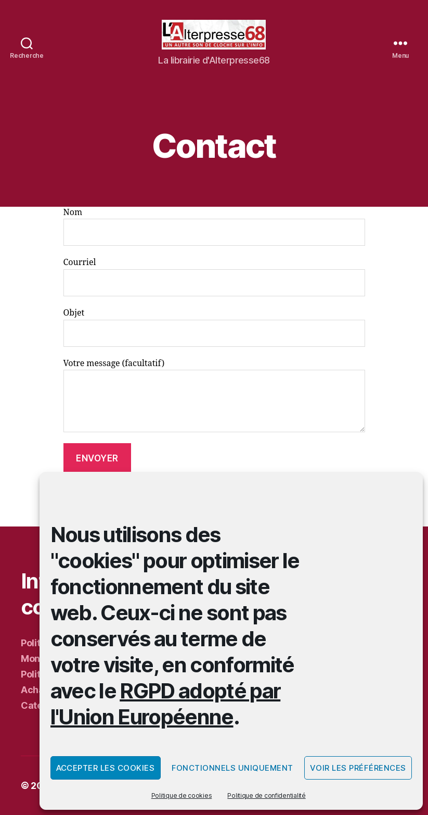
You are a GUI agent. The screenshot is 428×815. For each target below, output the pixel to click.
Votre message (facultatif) (214, 395)
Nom (214, 226)
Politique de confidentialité (266, 795)
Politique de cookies (181, 795)
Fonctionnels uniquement (233, 768)
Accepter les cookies (105, 768)
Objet (214, 327)
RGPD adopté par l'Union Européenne (165, 704)
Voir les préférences (358, 768)
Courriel (214, 276)
